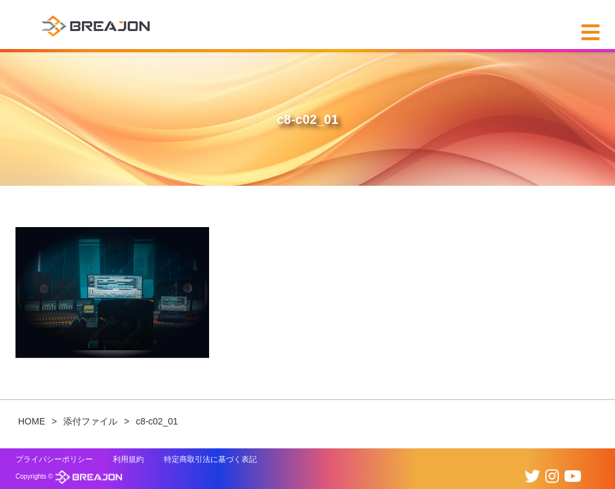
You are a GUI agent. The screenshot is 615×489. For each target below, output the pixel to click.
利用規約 (128, 459)
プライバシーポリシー (54, 459)
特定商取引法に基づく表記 (210, 459)
